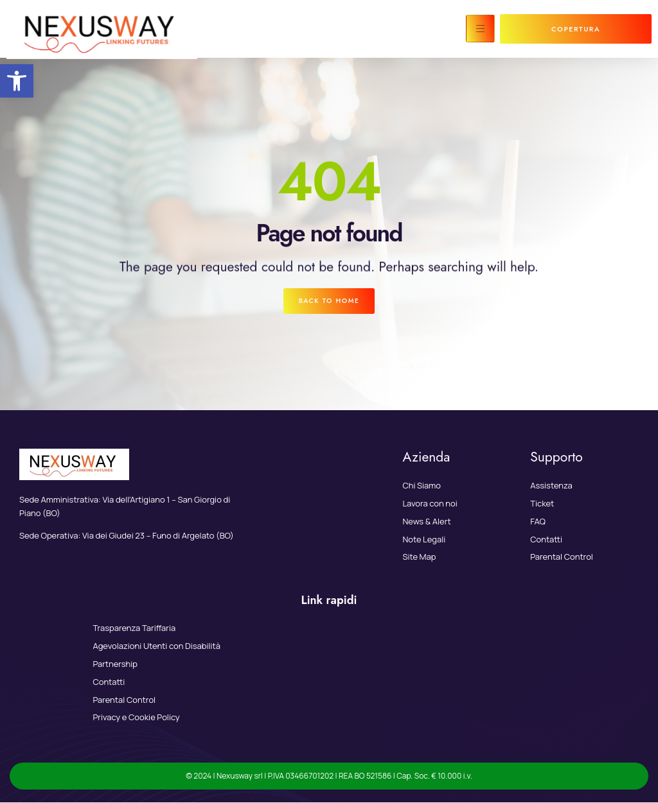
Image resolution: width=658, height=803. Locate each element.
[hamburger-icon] (480, 28)
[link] (16, 81)
